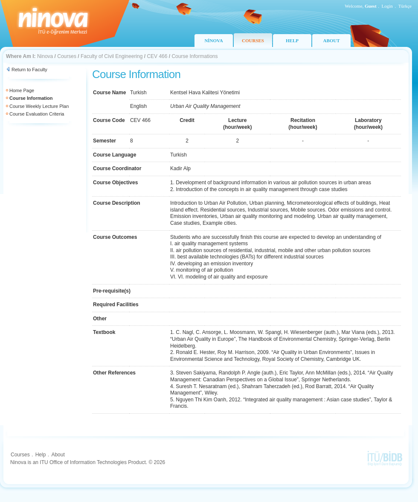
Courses (66, 56)
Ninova (45, 56)
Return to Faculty (29, 69)
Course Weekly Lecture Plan (39, 106)
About (57, 455)
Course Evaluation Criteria (36, 113)
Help (40, 455)
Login (387, 6)
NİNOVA (213, 40)
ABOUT (331, 40)
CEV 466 (157, 56)
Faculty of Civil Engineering (111, 56)
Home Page (21, 90)
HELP (292, 40)
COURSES (253, 40)
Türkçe (405, 6)
